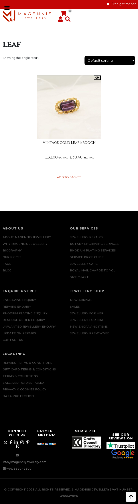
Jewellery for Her (86, 316)
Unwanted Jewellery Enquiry (29, 330)
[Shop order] (109, 60)
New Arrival (81, 303)
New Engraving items (89, 330)
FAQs (7, 267)
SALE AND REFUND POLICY (24, 386)
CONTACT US (13, 343)
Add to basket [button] (69, 177)
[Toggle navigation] (7, 7)
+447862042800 (19, 468)
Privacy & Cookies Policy (24, 393)
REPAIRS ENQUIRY (17, 310)
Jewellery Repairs (86, 241)
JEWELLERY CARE (84, 267)
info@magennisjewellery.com (24, 462)
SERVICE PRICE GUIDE (87, 261)
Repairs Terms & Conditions (27, 366)
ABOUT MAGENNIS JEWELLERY (27, 241)
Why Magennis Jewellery (25, 247)
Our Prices (12, 261)
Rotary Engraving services (94, 247)
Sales (75, 310)
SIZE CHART (79, 281)
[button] (67, 20)
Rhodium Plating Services (93, 254)
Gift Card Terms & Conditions (29, 373)
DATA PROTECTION (18, 399)
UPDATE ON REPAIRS (19, 336)
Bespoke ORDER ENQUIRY (24, 323)
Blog (7, 274)
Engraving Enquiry (19, 303)
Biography (12, 254)
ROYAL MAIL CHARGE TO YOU (93, 274)
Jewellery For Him (86, 323)
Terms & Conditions (20, 379)
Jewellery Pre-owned (90, 336)
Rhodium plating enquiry (25, 316)
